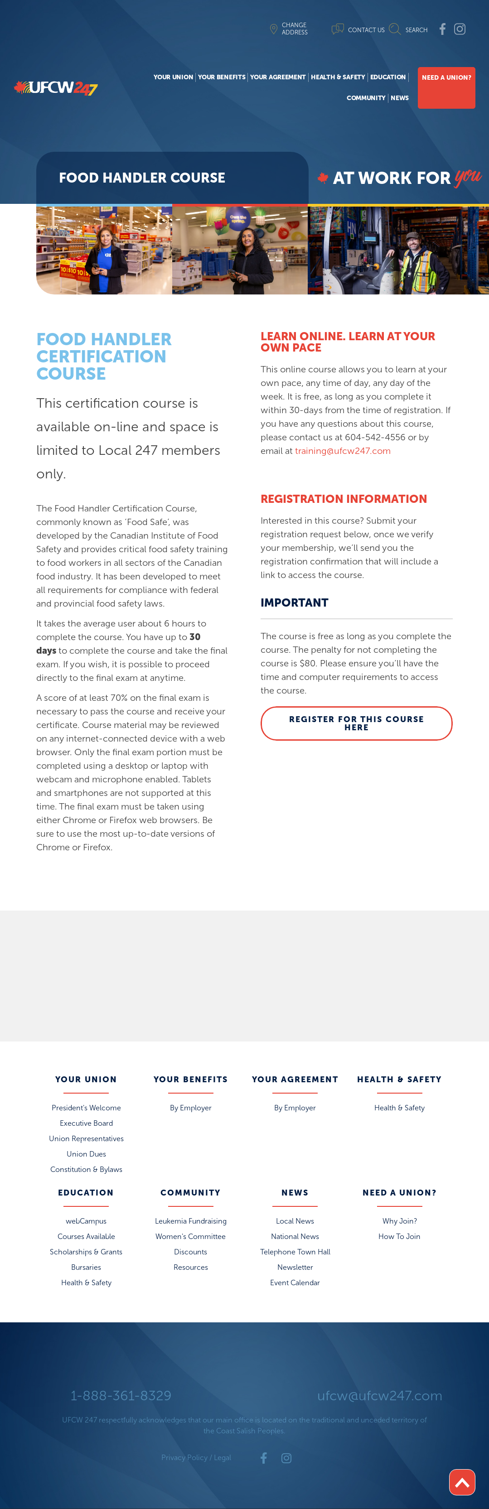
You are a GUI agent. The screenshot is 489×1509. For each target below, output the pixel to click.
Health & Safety (338, 77)
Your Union (173, 77)
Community (366, 98)
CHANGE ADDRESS (295, 29)
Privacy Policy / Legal (196, 1457)
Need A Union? (446, 78)
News (400, 98)
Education (388, 77)
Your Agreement (278, 77)
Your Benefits (221, 77)
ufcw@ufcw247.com (379, 1396)
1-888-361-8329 (121, 1396)
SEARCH (417, 30)
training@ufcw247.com (343, 450)
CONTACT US (366, 30)
